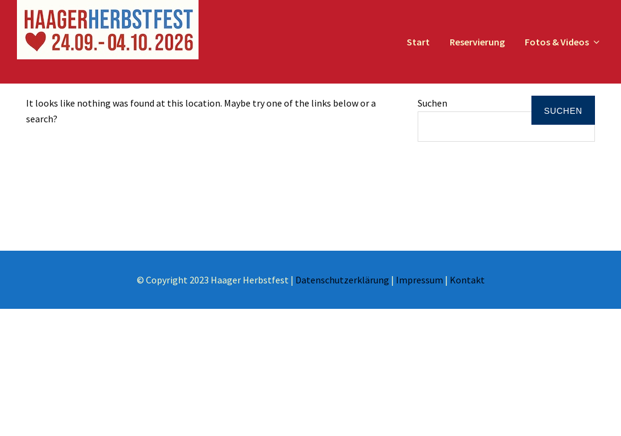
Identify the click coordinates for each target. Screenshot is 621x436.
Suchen (432, 103)
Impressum (419, 280)
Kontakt (467, 280)
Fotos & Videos (557, 42)
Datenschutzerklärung (342, 280)
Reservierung (477, 42)
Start (418, 42)
